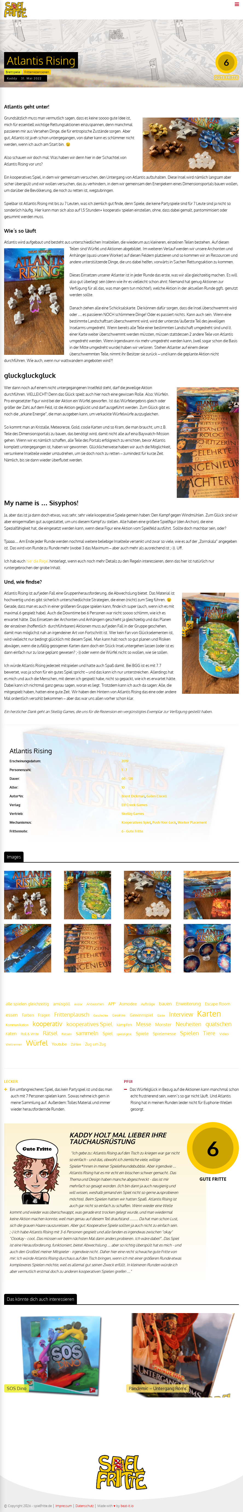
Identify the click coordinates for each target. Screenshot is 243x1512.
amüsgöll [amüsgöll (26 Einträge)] (61, 1003)
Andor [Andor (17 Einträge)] (78, 1004)
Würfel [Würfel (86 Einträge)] (37, 1042)
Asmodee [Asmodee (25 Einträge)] (128, 1003)
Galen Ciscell (156, 796)
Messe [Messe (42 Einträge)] (143, 1024)
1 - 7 (124, 770)
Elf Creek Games (134, 805)
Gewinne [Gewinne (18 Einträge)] (119, 1015)
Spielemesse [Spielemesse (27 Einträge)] (164, 1033)
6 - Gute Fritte (132, 831)
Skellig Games (132, 814)
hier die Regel (37, 561)
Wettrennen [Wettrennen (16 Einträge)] (14, 1044)
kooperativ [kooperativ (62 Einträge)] (47, 1024)
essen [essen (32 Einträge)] (12, 1015)
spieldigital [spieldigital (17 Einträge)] (124, 1034)
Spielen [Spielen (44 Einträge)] (189, 1033)
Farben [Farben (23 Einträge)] (28, 1015)
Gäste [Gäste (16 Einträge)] (161, 1015)
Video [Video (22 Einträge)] (224, 1033)
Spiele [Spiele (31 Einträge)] (142, 1033)
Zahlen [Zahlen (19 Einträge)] (76, 1044)
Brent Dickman (133, 796)
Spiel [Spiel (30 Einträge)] (107, 1033)
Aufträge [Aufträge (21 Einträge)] (148, 1004)
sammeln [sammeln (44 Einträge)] (87, 1033)
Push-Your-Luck (164, 822)
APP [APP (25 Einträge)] (111, 1003)
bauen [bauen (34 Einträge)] (165, 1003)
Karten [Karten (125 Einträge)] (209, 1013)
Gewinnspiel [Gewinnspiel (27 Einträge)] (141, 1015)
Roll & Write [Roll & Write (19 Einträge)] (30, 1034)
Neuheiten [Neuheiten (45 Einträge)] (188, 1024)
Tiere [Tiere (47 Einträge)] (209, 1033)
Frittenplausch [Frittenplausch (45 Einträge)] (71, 1014)
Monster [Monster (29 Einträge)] (163, 1024)
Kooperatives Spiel (136, 822)
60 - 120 (127, 779)
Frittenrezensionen (36, 72)
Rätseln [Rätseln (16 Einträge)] (67, 1034)
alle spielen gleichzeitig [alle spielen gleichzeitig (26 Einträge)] (27, 1003)
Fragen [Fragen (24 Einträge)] (44, 1014)
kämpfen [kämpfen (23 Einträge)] (124, 1024)
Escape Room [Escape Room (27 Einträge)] (217, 1003)
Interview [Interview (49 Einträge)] (181, 1014)
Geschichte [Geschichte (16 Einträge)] (100, 1015)
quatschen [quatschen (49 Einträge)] (219, 1024)
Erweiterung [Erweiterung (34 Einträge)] (188, 1003)
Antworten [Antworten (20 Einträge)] (95, 1004)
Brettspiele (13, 72)
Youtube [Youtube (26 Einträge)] (59, 1044)
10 (123, 787)
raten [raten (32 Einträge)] (11, 1033)
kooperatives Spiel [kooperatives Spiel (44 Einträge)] (89, 1024)
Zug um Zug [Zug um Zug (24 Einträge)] (95, 1044)
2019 (124, 761)
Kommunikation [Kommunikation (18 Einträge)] (17, 1025)
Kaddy (12, 78)
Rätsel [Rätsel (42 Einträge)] (50, 1033)
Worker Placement (192, 822)
